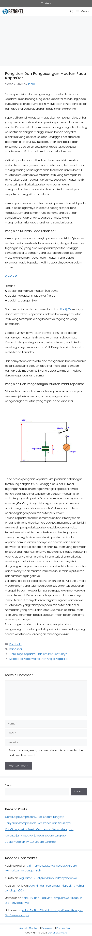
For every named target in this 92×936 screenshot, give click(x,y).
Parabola (15, 644)
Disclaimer (47, 928)
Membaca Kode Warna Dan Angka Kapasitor (38, 659)
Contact (34, 928)
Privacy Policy (64, 928)
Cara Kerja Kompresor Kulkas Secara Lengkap (34, 817)
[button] (71, 11)
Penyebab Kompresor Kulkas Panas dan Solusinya (38, 823)
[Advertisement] (46, 40)
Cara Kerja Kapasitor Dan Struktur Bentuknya (38, 654)
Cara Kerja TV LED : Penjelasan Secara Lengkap (35, 835)
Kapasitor (15, 649)
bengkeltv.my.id (57, 932)
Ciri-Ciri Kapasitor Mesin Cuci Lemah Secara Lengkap (39, 829)
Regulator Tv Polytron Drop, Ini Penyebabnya (48, 878)
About (23, 928)
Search (9, 785)
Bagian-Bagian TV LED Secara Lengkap (30, 842)
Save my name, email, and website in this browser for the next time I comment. (46, 752)
